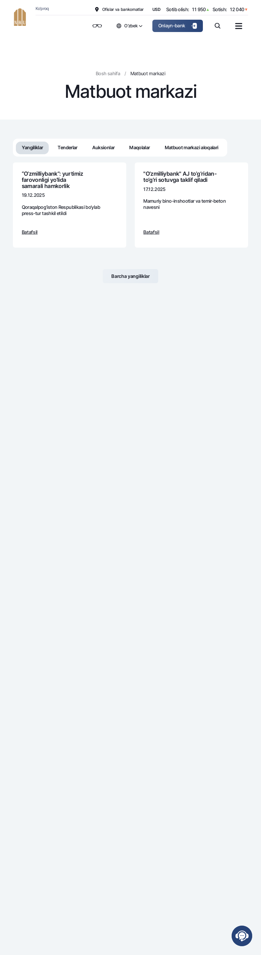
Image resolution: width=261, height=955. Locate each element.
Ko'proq (42, 8)
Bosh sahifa (108, 73)
